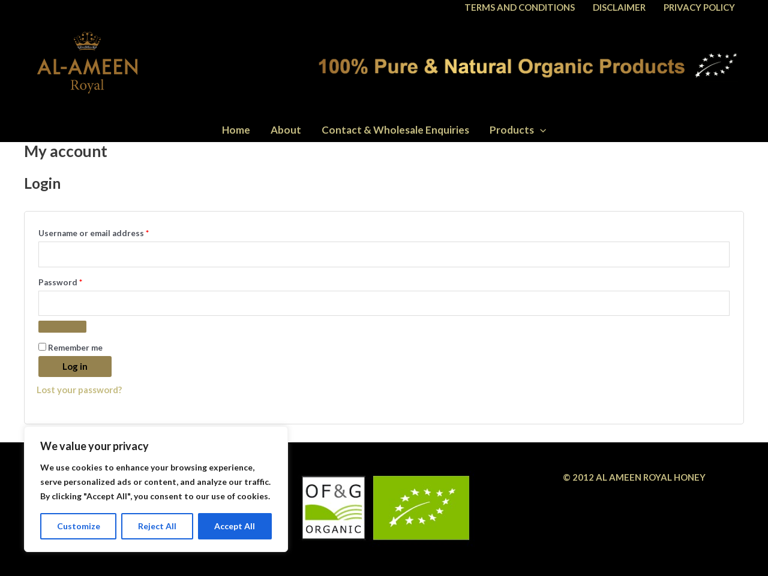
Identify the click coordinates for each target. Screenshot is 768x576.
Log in (75, 366)
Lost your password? (79, 389)
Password (78, 281)
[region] (156, 489)
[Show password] (62, 327)
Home (236, 129)
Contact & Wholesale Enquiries (395, 129)
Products (518, 129)
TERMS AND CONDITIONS (519, 7)
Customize (78, 526)
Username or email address (111, 231)
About (286, 129)
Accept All (234, 526)
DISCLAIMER (619, 7)
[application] (540, 129)
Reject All (157, 526)
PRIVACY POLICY (699, 7)
